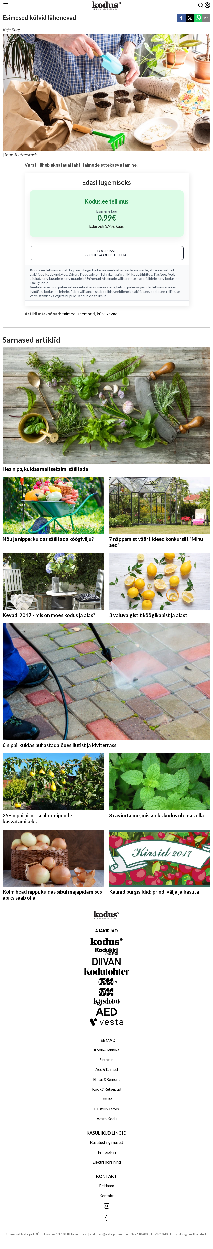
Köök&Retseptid (106, 1089)
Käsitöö (160, 274)
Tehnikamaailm (111, 274)
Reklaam (106, 1185)
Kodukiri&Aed (56, 274)
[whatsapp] (198, 18)
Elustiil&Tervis (106, 1108)
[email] (206, 18)
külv (101, 313)
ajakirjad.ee (140, 291)
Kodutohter (89, 274)
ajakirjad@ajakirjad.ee (106, 1234)
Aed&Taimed (106, 1069)
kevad (112, 313)
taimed (69, 313)
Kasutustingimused (106, 1142)
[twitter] (190, 18)
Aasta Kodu (107, 1118)
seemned (86, 313)
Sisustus (106, 1059)
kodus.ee (99, 270)
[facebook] (181, 18)
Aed (171, 274)
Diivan (73, 274)
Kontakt (106, 1195)
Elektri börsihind (106, 1161)
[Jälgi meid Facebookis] (106, 1218)
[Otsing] (201, 5)
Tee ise (106, 1098)
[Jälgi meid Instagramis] (106, 1206)
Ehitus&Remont (106, 1079)
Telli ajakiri (106, 1152)
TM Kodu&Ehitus (138, 274)
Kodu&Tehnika (106, 1049)
